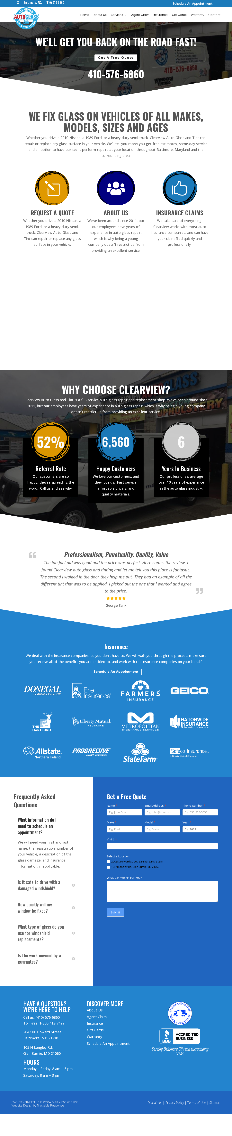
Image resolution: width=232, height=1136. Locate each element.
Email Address (155, 805)
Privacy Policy (174, 1102)
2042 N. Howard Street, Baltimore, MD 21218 (135, 861)
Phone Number (194, 805)
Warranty (197, 15)
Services (117, 15)
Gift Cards (179, 15)
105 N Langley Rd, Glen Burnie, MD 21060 (133, 867)
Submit (115, 912)
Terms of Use (196, 1102)
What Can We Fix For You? (124, 877)
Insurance (161, 15)
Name (112, 805)
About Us (100, 15)
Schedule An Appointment (193, 3)
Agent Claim (140, 15)
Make (111, 822)
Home (84, 15)
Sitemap (214, 1102)
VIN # (112, 839)
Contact (214, 15)
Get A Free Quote (116, 58)
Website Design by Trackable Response (38, 1105)
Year (187, 822)
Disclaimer (154, 1102)
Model (150, 822)
